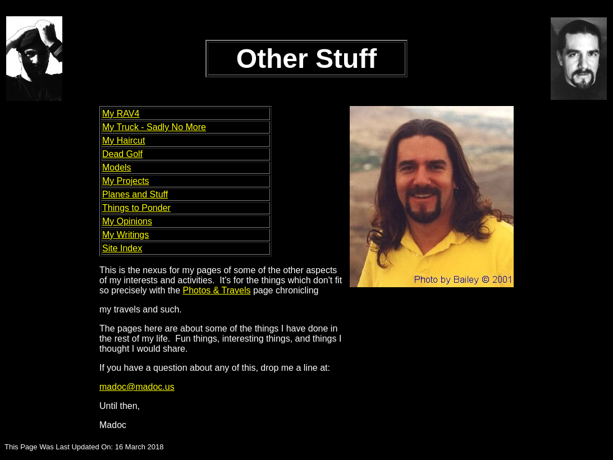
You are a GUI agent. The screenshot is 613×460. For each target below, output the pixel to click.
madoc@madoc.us (137, 387)
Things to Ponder (136, 208)
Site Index (122, 248)
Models (116, 167)
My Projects (125, 181)
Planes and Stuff (135, 194)
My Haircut (123, 140)
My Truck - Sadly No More (154, 127)
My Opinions (127, 221)
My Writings (125, 235)
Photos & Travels (217, 290)
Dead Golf (122, 154)
